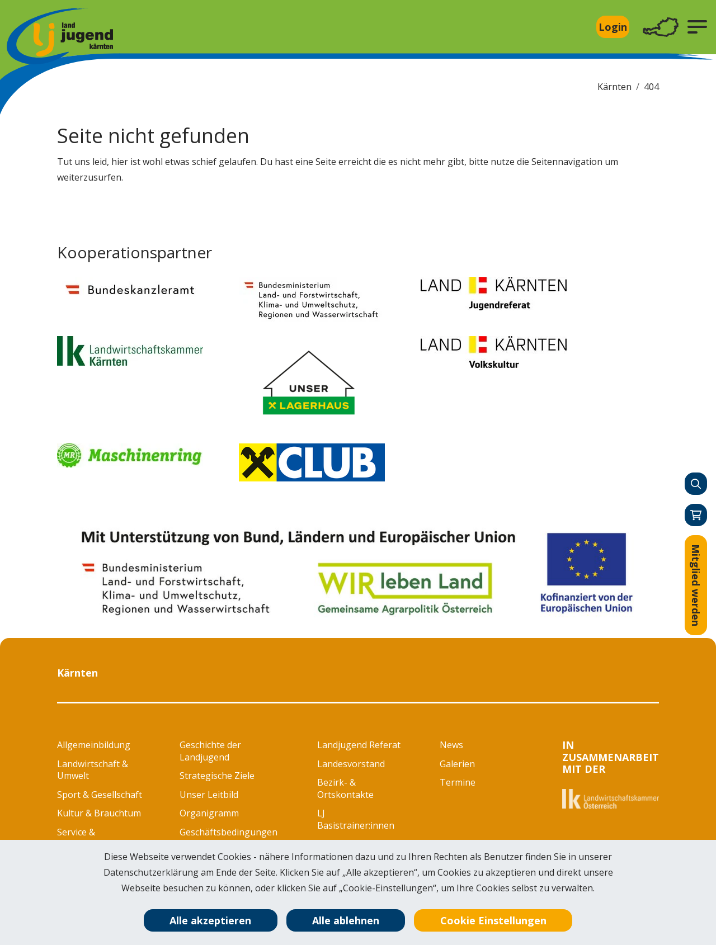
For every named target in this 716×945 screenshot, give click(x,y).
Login (613, 27)
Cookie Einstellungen (493, 920)
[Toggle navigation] (661, 27)
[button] (697, 27)
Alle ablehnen (345, 920)
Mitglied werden (696, 585)
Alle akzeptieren (210, 920)
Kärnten (614, 87)
